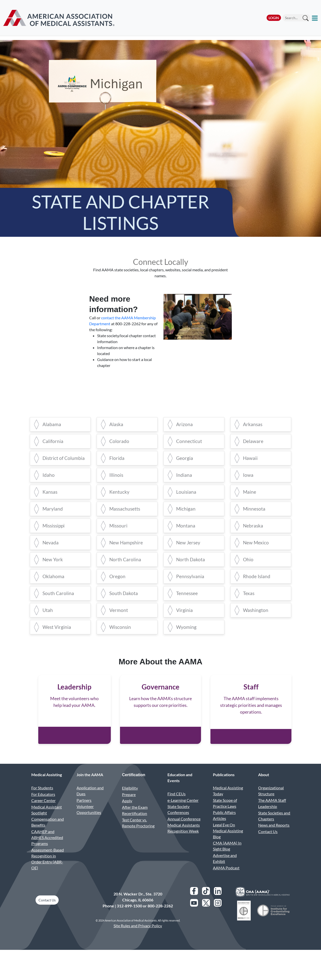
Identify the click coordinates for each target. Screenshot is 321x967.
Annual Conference (184, 829)
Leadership (267, 817)
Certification (133, 785)
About (263, 785)
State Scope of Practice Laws (225, 813)
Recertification (134, 824)
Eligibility (130, 798)
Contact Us (268, 842)
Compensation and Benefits (47, 832)
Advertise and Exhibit (225, 868)
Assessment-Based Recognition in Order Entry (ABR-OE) (47, 869)
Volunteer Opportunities (89, 820)
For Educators (43, 804)
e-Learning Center (183, 810)
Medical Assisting (46, 785)
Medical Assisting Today (228, 801)
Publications (224, 785)
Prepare (129, 805)
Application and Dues (90, 801)
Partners (84, 810)
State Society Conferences (178, 820)
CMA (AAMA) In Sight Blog (227, 856)
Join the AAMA (90, 785)
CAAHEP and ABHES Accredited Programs (47, 848)
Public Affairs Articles (224, 826)
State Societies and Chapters (274, 826)
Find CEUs (176, 804)
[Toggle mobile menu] (315, 18)
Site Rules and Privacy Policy (138, 936)
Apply (127, 811)
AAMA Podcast (226, 878)
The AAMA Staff (272, 810)
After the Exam (135, 817)
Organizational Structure (271, 801)
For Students (42, 798)
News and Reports (273, 835)
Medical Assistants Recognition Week (183, 838)
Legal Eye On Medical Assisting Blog (228, 841)
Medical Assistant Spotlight (46, 820)
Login (274, 18)
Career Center (43, 811)
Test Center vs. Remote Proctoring (138, 833)
